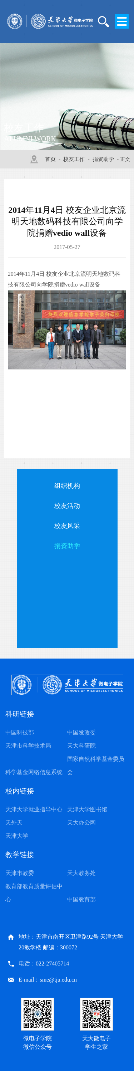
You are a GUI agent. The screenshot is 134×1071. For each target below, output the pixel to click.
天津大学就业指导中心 (34, 809)
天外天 (14, 823)
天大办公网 (81, 823)
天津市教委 (19, 873)
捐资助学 (103, 159)
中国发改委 (81, 732)
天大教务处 (81, 873)
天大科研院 (81, 746)
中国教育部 (81, 899)
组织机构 (67, 485)
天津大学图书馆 (87, 809)
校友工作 (74, 159)
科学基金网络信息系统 (34, 772)
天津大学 (16, 836)
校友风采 (67, 525)
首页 (50, 159)
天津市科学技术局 (28, 746)
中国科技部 (19, 732)
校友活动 (67, 505)
